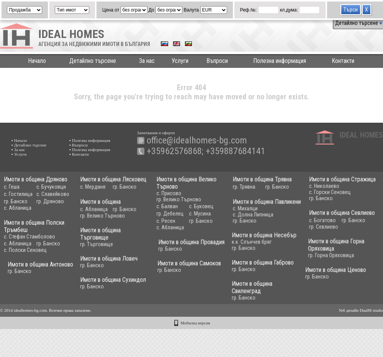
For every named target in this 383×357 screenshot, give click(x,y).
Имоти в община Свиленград (236, 291)
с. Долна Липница (245, 216)
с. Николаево (313, 186)
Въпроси (217, 60)
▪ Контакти (79, 154)
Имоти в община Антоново (73, 267)
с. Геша (12, 187)
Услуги (180, 60)
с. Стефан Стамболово (29, 240)
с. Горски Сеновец (319, 192)
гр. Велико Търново (173, 199)
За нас (147, 60)
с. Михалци (237, 210)
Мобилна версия (195, 323)
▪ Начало (19, 140)
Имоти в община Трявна (254, 179)
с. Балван (161, 206)
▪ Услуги (18, 154)
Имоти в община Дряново (35, 179)
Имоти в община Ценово (292, 273)
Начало (37, 60)
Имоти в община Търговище (97, 236)
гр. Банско (16, 201)
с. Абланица (17, 208)
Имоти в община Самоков (192, 266)
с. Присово (163, 193)
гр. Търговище (93, 246)
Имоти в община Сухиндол (110, 282)
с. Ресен (160, 221)
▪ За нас (18, 149)
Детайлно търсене (358, 23)
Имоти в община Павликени (259, 203)
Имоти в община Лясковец (110, 179)
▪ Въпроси (78, 145)
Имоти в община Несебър (248, 237)
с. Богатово (311, 221)
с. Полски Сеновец (25, 253)
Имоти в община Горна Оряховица (317, 246)
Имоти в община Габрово (247, 265)
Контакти (343, 60)
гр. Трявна (236, 187)
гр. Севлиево (312, 228)
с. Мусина (194, 214)
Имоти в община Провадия (202, 244)
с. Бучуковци (51, 187)
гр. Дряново (50, 201)
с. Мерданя (90, 187)
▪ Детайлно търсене (28, 145)
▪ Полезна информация (89, 140)
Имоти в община (97, 203)
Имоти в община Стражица (331, 179)
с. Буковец (195, 206)
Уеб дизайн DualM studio (361, 310)
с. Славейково (52, 194)
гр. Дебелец (164, 214)
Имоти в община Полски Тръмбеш (34, 229)
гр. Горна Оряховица (312, 257)
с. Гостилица (18, 194)
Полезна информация (279, 60)
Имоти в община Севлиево (331, 213)
